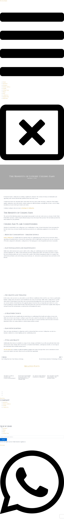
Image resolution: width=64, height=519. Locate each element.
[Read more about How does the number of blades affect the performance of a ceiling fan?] (24, 371)
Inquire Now (6, 96)
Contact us (5, 95)
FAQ (4, 93)
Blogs (4, 91)
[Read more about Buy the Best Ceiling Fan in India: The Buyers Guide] (53, 371)
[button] (32, 44)
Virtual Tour (6, 90)
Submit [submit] (3, 439)
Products (5, 85)
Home (4, 82)
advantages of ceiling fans (27, 208)
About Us (5, 83)
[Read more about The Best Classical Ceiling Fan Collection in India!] (10, 371)
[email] (32, 437)
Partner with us (6, 86)
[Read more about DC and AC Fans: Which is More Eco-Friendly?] (39, 371)
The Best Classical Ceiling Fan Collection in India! (9, 377)
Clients (4, 88)
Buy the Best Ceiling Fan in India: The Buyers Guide (53, 377)
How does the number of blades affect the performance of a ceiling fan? (24, 377)
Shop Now (5, 98)
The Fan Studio (3, 0)
